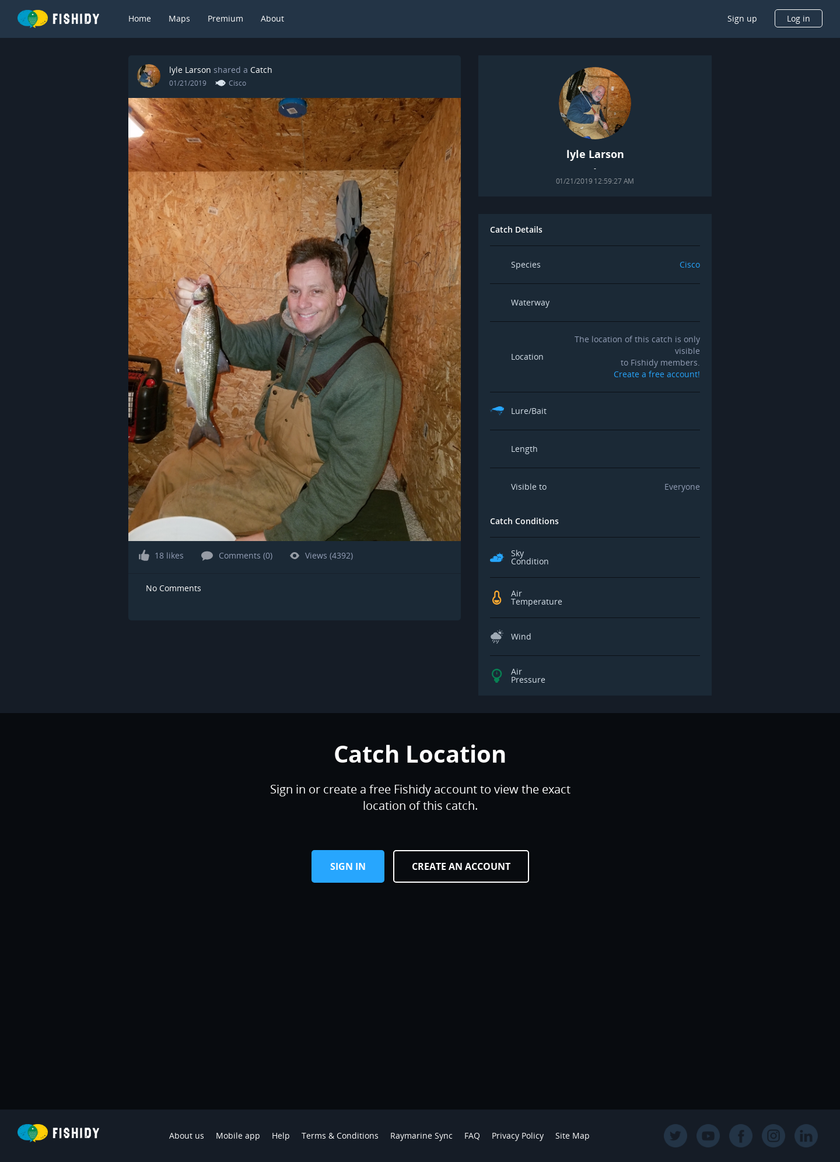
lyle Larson (191, 69)
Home (139, 18)
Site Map (572, 1135)
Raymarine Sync (421, 1135)
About (272, 18)
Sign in (348, 866)
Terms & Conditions (340, 1135)
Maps (179, 18)
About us (186, 1135)
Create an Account (461, 866)
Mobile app (238, 1135)
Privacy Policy (518, 1135)
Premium (225, 18)
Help (281, 1135)
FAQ (472, 1135)
